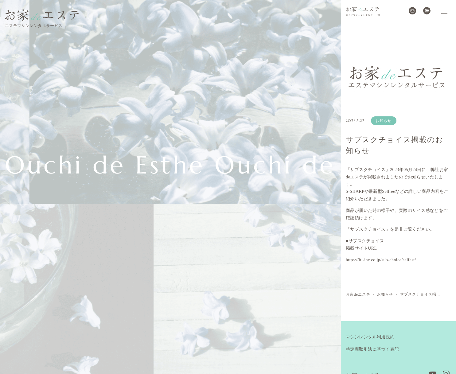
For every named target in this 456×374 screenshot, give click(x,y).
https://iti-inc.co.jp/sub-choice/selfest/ (381, 260)
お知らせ (384, 121)
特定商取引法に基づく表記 (372, 349)
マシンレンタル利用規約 (370, 337)
